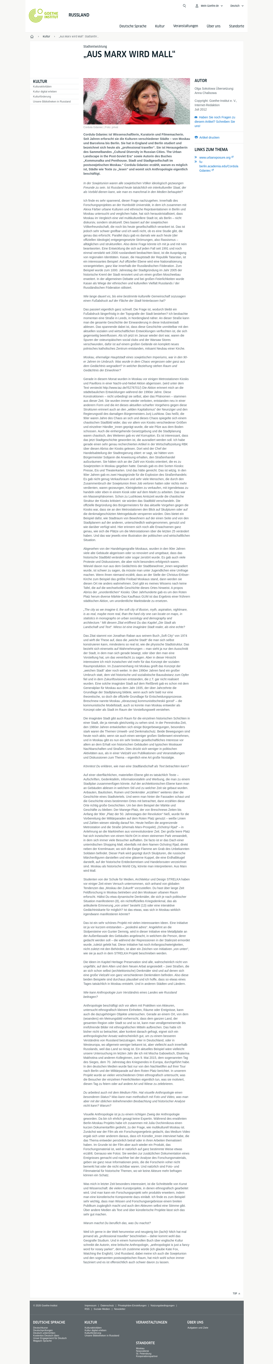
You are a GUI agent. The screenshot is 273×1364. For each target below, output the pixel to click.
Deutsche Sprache (132, 26)
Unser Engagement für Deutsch (50, 1338)
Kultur (160, 26)
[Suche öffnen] (184, 6)
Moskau (140, 1348)
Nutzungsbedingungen (162, 1305)
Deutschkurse (40, 1327)
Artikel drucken (209, 137)
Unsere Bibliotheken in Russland (52, 101)
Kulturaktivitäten (42, 86)
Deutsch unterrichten (44, 1333)
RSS (87, 1309)
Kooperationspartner (147, 1356)
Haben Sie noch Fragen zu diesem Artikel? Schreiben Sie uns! (215, 122)
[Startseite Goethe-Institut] (43, 16)
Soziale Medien (102, 1309)
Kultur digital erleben (45, 91)
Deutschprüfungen (43, 1330)
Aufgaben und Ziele (197, 1327)
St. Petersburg (143, 1353)
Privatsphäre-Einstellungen (132, 1305)
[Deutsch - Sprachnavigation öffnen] (237, 6)
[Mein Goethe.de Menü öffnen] (209, 6)
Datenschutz (107, 1305)
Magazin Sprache (42, 1340)
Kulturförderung (42, 96)
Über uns (213, 26)
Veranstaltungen (151, 1322)
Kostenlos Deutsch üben (46, 1335)
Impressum (90, 1305)
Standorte (236, 26)
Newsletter (119, 1309)
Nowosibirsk (142, 1351)
